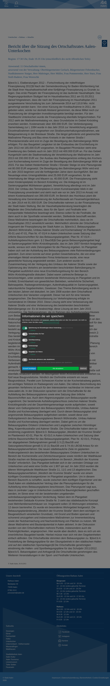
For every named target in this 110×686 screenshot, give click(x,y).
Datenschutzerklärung (50, 322)
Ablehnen (83, 368)
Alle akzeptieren (58, 368)
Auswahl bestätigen (29, 368)
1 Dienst (32, 330)
